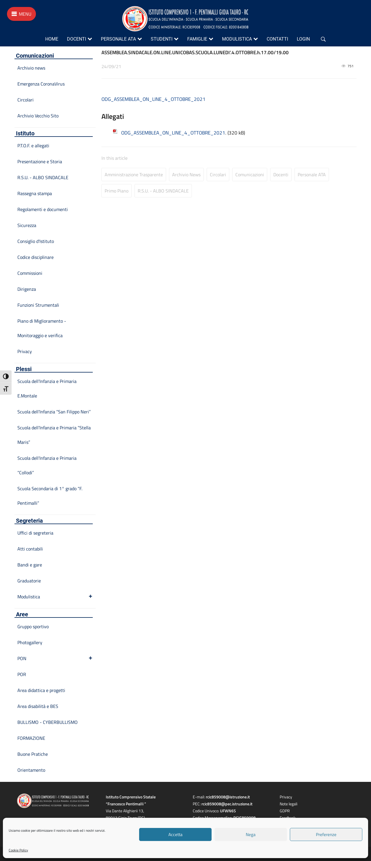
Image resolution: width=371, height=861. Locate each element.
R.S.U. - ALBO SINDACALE (163, 190)
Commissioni (29, 273)
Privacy (24, 351)
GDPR (285, 811)
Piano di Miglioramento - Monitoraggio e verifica (41, 328)
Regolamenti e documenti (42, 209)
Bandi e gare (29, 564)
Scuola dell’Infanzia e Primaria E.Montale (47, 388)
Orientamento (31, 769)
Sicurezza (26, 225)
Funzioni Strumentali (38, 304)
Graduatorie (29, 580)
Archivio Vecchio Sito (38, 115)
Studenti (161, 39)
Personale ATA (118, 39)
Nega (251, 834)
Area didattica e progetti (41, 690)
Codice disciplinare (35, 257)
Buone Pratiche (32, 754)
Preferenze (326, 834)
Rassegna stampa (34, 193)
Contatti (277, 39)
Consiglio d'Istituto (35, 241)
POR (21, 674)
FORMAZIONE (31, 738)
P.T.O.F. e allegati (33, 145)
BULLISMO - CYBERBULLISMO (47, 722)
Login (303, 39)
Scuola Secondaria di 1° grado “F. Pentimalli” (49, 495)
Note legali (288, 804)
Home (51, 39)
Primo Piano (116, 190)
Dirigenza (26, 289)
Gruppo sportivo (33, 626)
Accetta (175, 834)
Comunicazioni (249, 174)
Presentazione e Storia (39, 161)
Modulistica (237, 39)
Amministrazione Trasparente (134, 174)
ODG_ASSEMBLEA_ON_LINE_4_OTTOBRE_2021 (153, 99)
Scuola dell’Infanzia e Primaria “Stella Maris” (54, 435)
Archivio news (186, 174)
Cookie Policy (18, 850)
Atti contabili (30, 548)
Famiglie (197, 39)
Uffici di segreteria (35, 532)
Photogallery (29, 642)
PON (55, 658)
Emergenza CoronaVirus (41, 83)
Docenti (76, 39)
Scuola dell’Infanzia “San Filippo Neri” (54, 411)
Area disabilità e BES (37, 706)
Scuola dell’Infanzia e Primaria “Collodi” (47, 465)
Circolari (218, 174)
